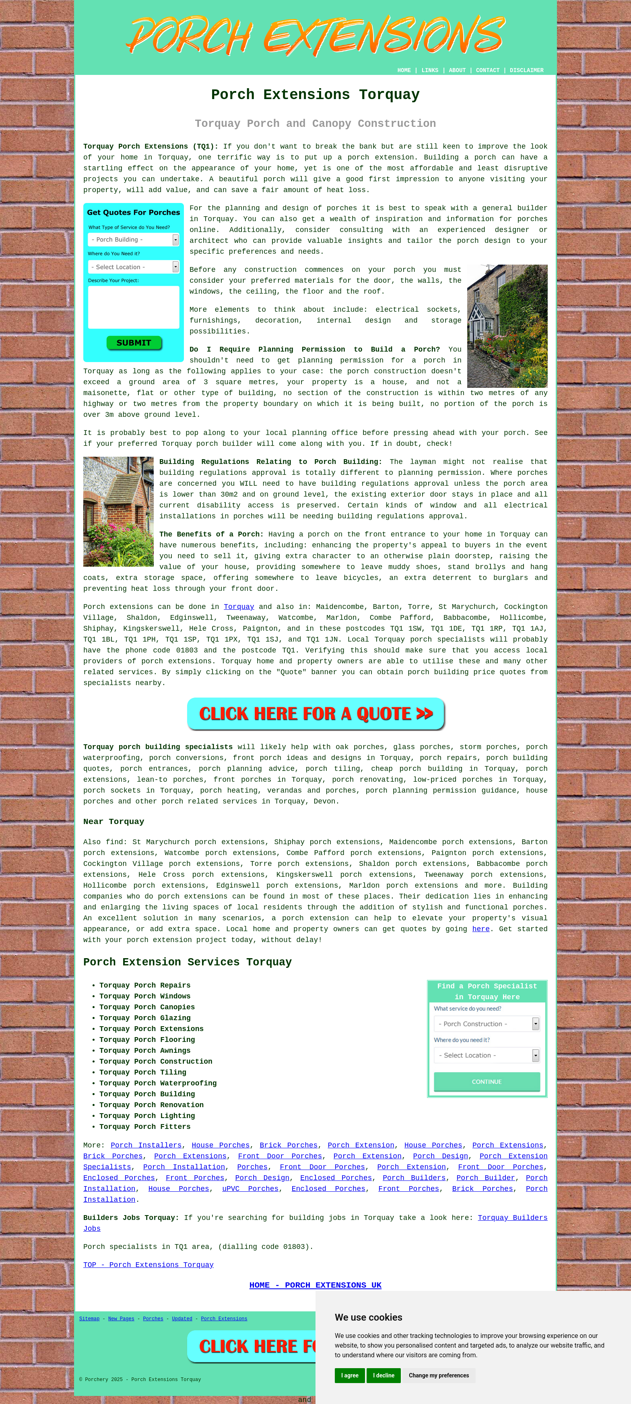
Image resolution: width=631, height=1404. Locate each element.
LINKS (429, 70)
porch (319, 534)
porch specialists (447, 640)
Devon (325, 801)
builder (532, 208)
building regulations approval (385, 484)
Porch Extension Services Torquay (187, 963)
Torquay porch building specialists (158, 747)
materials (314, 281)
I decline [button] (383, 1375)
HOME (404, 70)
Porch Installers (146, 1145)
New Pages (121, 1319)
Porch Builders (414, 1178)
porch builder (224, 444)
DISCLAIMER (527, 70)
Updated (182, 1319)
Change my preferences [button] (439, 1375)
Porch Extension (361, 1145)
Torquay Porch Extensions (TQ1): (151, 147)
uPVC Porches (250, 1189)
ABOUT (457, 70)
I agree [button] (350, 1375)
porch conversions (186, 758)
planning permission (341, 360)
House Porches (221, 1145)
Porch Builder (485, 1178)
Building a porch (460, 157)
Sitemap (89, 1319)
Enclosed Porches (119, 1178)
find (114, 842)
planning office (325, 433)
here (481, 929)
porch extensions (176, 661)
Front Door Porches (280, 1156)
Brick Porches (289, 1145)
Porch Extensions (507, 1145)
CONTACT (488, 70)
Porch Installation (184, 1167)
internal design (354, 321)
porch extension (381, 157)
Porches (252, 1167)
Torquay (239, 607)
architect (209, 241)
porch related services (209, 801)
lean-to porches (170, 780)
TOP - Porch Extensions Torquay (148, 1265)
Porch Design (440, 1156)
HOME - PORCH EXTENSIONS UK (315, 1285)
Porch (94, 607)
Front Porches (195, 1178)
